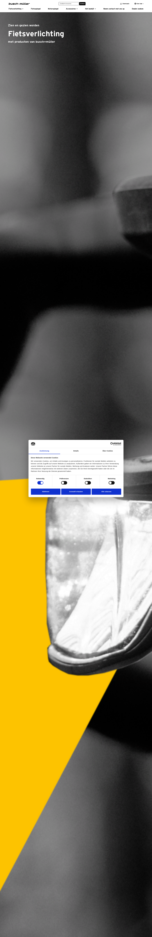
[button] (16, 9)
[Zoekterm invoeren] (69, 3)
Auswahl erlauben (76, 491)
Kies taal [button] (138, 3)
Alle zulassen (106, 491)
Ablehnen (45, 491)
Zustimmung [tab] (44, 451)
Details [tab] (76, 451)
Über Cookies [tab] (107, 451)
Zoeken (82, 3)
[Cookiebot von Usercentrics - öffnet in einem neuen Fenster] (112, 443)
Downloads (124, 3)
